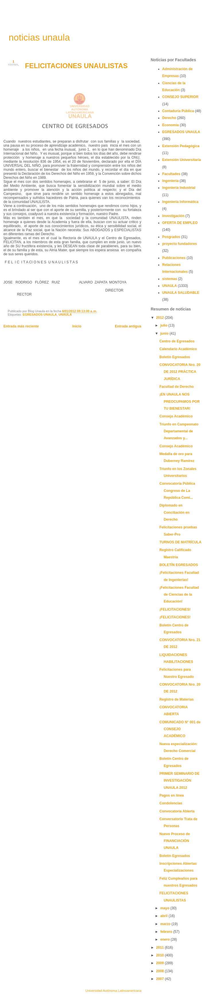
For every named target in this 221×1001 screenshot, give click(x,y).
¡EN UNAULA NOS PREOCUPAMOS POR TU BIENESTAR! (179, 401)
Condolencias (170, 803)
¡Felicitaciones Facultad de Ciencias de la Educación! (179, 595)
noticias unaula (39, 37)
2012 (160, 318)
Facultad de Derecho (176, 387)
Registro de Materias (176, 699)
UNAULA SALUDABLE (180, 293)
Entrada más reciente (21, 326)
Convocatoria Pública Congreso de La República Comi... (177, 491)
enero (165, 939)
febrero (166, 932)
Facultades (171, 174)
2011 (160, 948)
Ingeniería (170, 181)
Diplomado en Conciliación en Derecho (174, 512)
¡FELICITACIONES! (175, 609)
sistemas (169, 279)
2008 (160, 971)
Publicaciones (174, 258)
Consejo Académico (176, 416)
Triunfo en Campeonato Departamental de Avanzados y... (178, 431)
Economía (170, 125)
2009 (160, 963)
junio (164, 333)
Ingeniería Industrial (178, 188)
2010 (160, 955)
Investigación (173, 216)
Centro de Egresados (176, 341)
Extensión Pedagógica (180, 146)
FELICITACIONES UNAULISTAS (76, 66)
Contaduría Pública (178, 111)
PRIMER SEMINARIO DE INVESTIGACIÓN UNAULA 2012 (179, 781)
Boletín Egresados (174, 357)
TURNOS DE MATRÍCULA (180, 542)
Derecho (169, 118)
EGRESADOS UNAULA (40, 314)
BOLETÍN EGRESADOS (178, 565)
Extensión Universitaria (181, 160)
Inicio (77, 326)
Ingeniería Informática (180, 202)
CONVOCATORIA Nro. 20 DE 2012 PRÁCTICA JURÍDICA (179, 372)
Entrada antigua (128, 326)
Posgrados (171, 237)
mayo (165, 908)
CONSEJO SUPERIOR (180, 97)
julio (164, 325)
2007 (160, 979)
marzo (165, 924)
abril (164, 916)
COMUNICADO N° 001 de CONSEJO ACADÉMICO (179, 729)
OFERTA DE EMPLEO (180, 223)
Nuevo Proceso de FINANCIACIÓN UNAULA (174, 841)
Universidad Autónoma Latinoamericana (113, 990)
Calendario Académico (178, 349)
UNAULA (65, 314)
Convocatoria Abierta (177, 811)
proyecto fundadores (179, 244)
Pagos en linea (171, 795)
